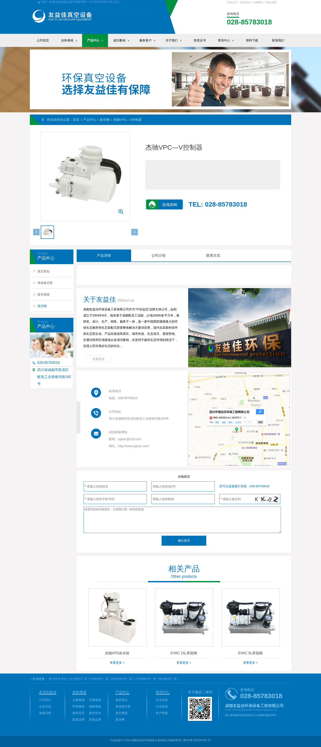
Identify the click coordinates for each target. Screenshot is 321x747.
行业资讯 (162, 706)
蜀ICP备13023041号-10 (197, 740)
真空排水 (95, 713)
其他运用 (95, 719)
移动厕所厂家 (168, 678)
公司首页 (43, 40)
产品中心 (97, 40)
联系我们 (278, 40)
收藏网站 (258, 2)
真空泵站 (43, 271)
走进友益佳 (47, 692)
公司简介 (45, 700)
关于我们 (176, 40)
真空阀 (105, 119)
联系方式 (213, 255)
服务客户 (149, 40)
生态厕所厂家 (78, 678)
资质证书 (200, 40)
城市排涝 (78, 713)
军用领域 (78, 706)
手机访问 (232, 2)
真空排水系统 (58, 678)
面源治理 (78, 719)
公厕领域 (78, 700)
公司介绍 (159, 255)
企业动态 (162, 700)
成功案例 (123, 40)
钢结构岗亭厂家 (121, 678)
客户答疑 (162, 713)
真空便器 (43, 294)
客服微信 (245, 2)
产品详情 (104, 255)
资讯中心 (228, 40)
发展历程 (45, 713)
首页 (76, 119)
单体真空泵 (45, 283)
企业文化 (45, 706)
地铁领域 (95, 706)
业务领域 (71, 40)
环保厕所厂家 (99, 678)
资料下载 (252, 40)
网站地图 (271, 2)
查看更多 (99, 359)
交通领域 (95, 700)
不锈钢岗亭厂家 (145, 678)
